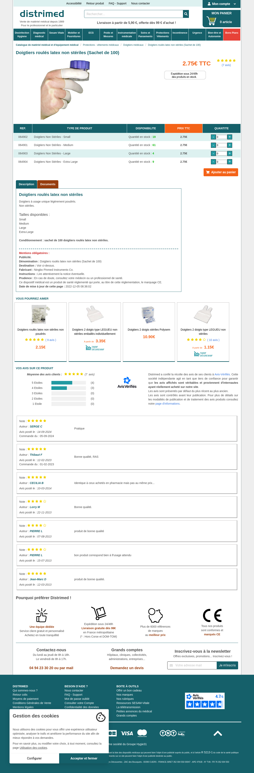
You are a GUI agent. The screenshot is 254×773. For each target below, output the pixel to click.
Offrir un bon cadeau (129, 690)
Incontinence (180, 32)
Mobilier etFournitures (74, 34)
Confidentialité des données (81, 707)
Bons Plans (231, 32)
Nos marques (124, 694)
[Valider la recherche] (186, 14)
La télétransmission (128, 707)
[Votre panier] (211, 20)
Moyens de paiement (25, 698)
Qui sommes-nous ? (25, 690)
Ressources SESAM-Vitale (132, 703)
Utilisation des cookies (33, 747)
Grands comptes (126, 715)
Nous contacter (140, 3)
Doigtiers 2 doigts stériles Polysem (149, 329)
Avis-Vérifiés (222, 374)
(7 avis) (226, 65)
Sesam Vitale (56, 32)
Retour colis (20, 694)
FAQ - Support (117, 3)
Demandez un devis (127, 668)
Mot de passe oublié (76, 698)
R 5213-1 (207, 752)
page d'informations (167, 403)
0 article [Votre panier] (226, 22)
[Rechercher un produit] (133, 14)
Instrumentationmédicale (127, 34)
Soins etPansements (145, 34)
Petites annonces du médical (134, 711)
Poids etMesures (108, 34)
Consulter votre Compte (79, 703)
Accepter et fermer (83, 758)
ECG (91, 32)
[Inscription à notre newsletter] (192, 665)
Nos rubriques (125, 698)
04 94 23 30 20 (41, 668)
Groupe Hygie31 (137, 744)
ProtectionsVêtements (162, 34)
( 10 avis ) (213, 340)
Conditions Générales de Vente (32, 703)
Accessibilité (74, 3)
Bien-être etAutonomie (214, 34)
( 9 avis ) (50, 340)
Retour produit (95, 3)
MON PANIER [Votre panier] (222, 13)
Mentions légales (23, 707)
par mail (66, 668)
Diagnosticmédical (39, 34)
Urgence (197, 32)
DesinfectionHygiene (22, 34)
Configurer (34, 758)
